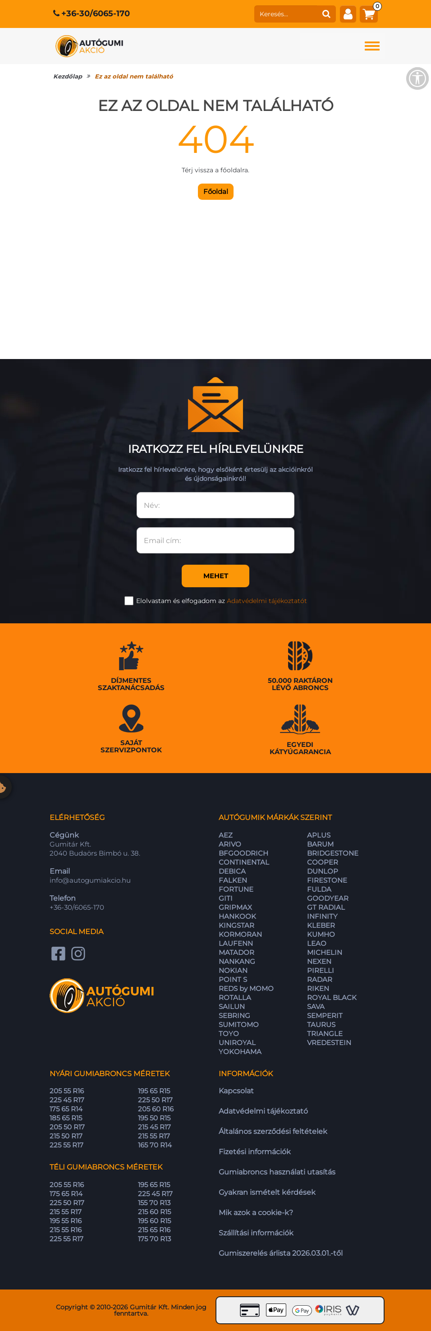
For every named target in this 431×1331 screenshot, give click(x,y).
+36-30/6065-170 (95, 13)
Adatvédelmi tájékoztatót (267, 601)
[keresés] (285, 14)
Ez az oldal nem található (134, 76)
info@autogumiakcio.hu (90, 880)
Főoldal (215, 191)
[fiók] (348, 14)
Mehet (215, 575)
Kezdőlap (67, 76)
